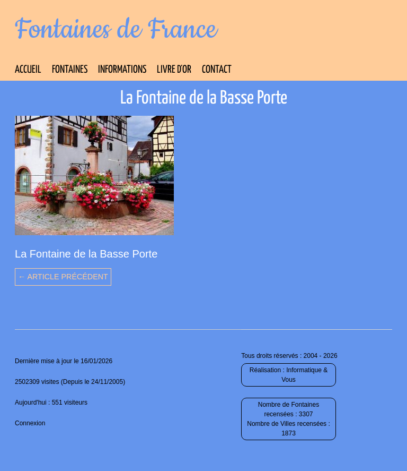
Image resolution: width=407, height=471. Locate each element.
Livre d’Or (174, 70)
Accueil (28, 70)
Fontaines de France (116, 30)
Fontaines (69, 70)
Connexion (30, 423)
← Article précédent (63, 276)
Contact (217, 70)
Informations (122, 70)
